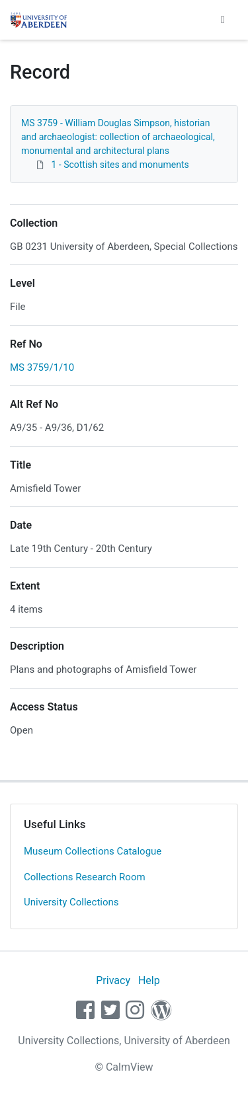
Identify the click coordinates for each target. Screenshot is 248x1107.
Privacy (113, 980)
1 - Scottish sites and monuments (119, 164)
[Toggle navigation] (222, 19)
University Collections (71, 902)
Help (149, 980)
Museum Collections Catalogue (92, 851)
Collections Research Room (84, 877)
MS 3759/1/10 (42, 367)
